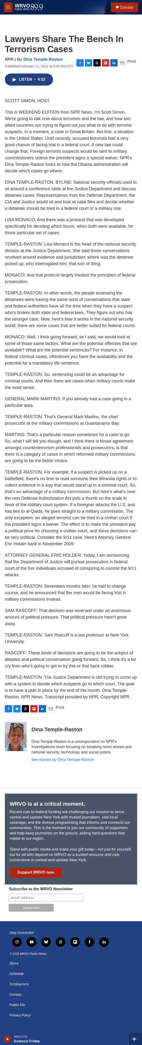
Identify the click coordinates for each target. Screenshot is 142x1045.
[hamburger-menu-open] (8, 7)
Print (131, 61)
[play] (7, 1039)
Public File (17, 1005)
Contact (15, 994)
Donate (126, 7)
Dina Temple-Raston (43, 59)
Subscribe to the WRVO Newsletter (41, 889)
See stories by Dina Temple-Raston (62, 759)
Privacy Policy (20, 1015)
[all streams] (135, 1039)
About (14, 963)
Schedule (17, 974)
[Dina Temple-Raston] (16, 736)
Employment (19, 984)
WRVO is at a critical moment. (47, 804)
